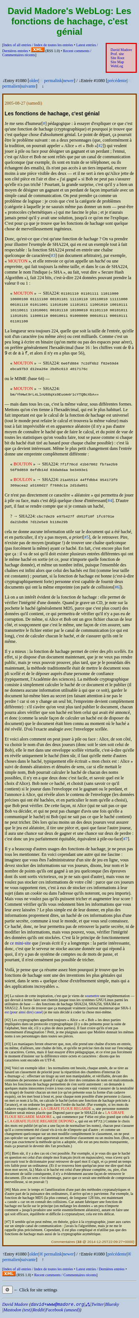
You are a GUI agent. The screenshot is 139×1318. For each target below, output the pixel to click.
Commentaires (63, 1245)
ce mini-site (20, 944)
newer (68, 80)
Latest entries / (100, 1272)
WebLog (116, 66)
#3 (53, 255)
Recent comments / (65, 1278)
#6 (117, 588)
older (34, 80)
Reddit (38, 1312)
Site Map (117, 62)
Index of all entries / (38, 45)
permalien (11, 86)
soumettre (92, 997)
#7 (125, 840)
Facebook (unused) (63, 1312)
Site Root (117, 58)
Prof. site (117, 54)
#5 (86, 538)
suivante (28, 86)
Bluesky (112, 1307)
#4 (109, 502)
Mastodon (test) (17, 1312)
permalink (53, 80)
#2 (100, 145)
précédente (117, 80)
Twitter (98, 1307)
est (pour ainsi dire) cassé (23, 1014)
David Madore (121, 50)
